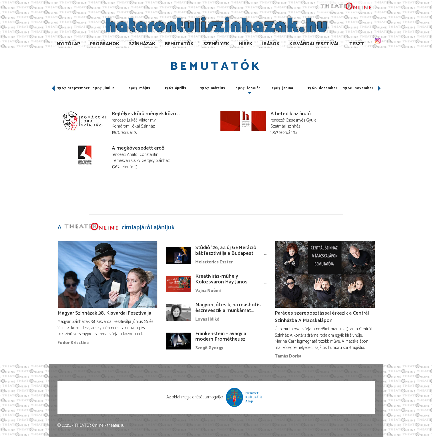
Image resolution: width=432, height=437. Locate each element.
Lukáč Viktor (138, 120)
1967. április (175, 88)
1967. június (104, 88)
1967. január (282, 88)
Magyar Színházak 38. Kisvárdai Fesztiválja (104, 313)
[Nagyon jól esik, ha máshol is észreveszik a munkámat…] (178, 312)
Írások (271, 44)
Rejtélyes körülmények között (146, 114)
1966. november (358, 88)
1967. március (212, 88)
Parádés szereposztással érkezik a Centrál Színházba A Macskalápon (322, 317)
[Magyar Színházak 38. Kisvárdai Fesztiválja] (107, 274)
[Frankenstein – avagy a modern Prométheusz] (178, 341)
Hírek (245, 44)
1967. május (139, 88)
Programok (104, 44)
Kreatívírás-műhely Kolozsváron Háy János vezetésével (221, 282)
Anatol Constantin (142, 154)
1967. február (248, 88)
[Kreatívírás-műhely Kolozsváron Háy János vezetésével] (178, 283)
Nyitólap (68, 44)
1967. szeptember (73, 88)
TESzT (356, 44)
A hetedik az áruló (290, 114)
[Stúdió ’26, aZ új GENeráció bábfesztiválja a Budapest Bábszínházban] (178, 255)
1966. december (322, 88)
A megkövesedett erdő (138, 148)
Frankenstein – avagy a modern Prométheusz (220, 336)
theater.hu (115, 425)
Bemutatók (179, 44)
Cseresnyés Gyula (301, 120)
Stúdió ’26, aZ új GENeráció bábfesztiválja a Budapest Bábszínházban (225, 253)
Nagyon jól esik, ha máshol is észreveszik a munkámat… (228, 308)
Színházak (142, 44)
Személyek (216, 44)
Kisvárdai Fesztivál (314, 44)
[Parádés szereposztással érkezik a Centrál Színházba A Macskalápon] (325, 274)
